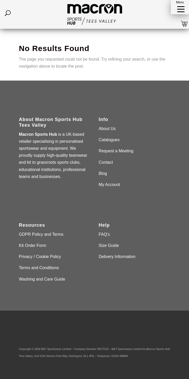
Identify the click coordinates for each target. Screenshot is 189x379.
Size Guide (109, 245)
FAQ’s (104, 234)
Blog (103, 173)
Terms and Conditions (39, 268)
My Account (109, 184)
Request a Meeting (116, 151)
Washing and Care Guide (42, 279)
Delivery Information (117, 256)
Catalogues (109, 140)
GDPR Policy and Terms (41, 234)
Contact (106, 162)
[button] (180, 7)
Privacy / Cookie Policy (40, 256)
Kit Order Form (32, 245)
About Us (107, 128)
